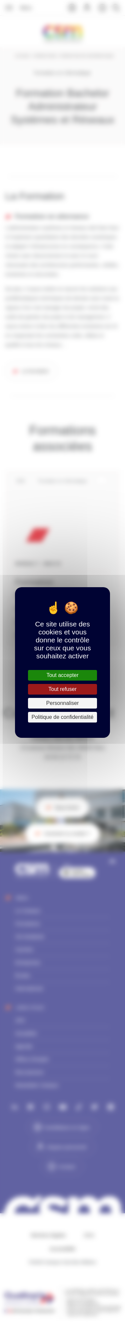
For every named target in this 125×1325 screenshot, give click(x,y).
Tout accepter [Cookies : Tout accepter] (62, 675)
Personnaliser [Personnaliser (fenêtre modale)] (62, 703)
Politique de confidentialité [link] (63, 717)
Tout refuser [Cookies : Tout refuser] (62, 689)
